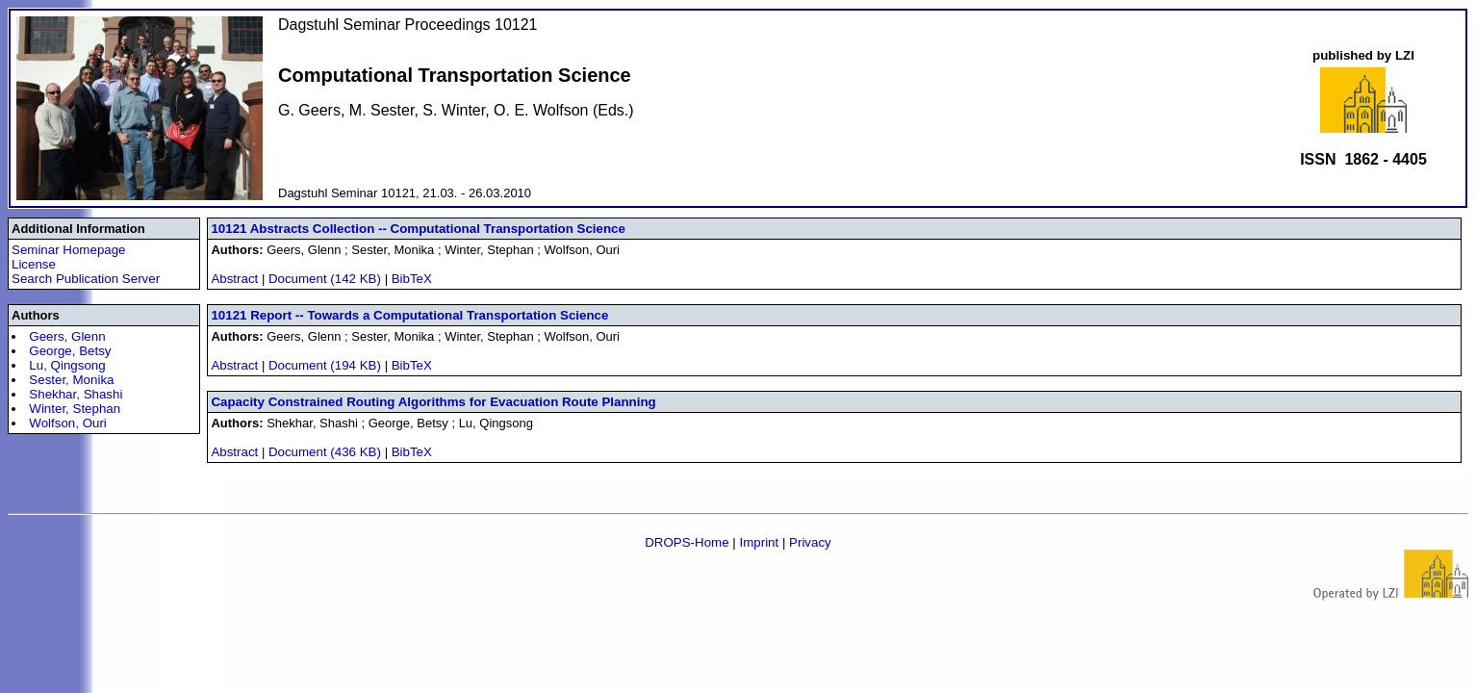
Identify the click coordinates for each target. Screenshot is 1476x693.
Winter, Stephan (74, 408)
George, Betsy (70, 351)
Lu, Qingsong (67, 365)
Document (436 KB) (326, 452)
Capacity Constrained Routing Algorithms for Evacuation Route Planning (433, 402)
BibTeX (412, 278)
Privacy (810, 542)
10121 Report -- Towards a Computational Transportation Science (409, 315)
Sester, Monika (71, 379)
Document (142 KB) (326, 278)
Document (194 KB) (326, 365)
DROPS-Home (686, 542)
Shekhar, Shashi (75, 394)
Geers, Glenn (67, 336)
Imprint (758, 542)
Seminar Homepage (69, 250)
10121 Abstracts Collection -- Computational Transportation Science (418, 228)
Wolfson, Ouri (68, 423)
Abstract (234, 278)
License (34, 264)
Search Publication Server (86, 278)
